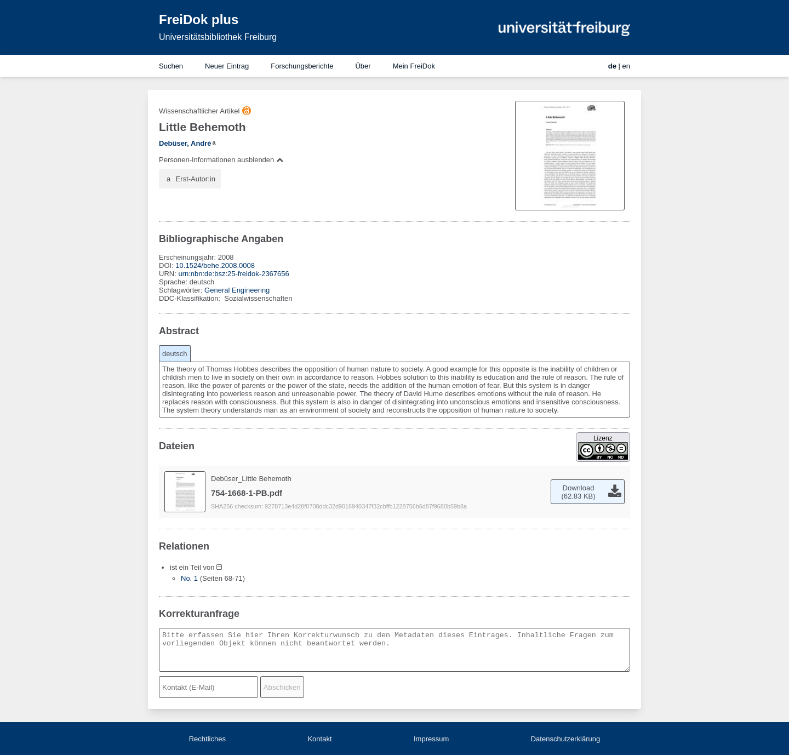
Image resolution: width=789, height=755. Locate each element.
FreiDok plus (198, 19)
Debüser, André (185, 143)
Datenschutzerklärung (565, 739)
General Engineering (237, 290)
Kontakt (319, 739)
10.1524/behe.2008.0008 (215, 265)
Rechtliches (207, 739)
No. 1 (189, 578)
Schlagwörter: (181, 290)
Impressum (431, 739)
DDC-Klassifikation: (190, 298)
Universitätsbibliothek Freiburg (218, 37)
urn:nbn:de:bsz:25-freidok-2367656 (233, 274)
